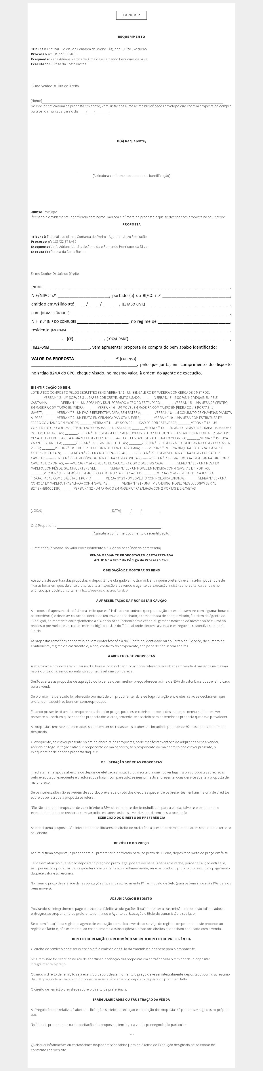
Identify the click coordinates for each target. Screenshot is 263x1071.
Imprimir (131, 14)
